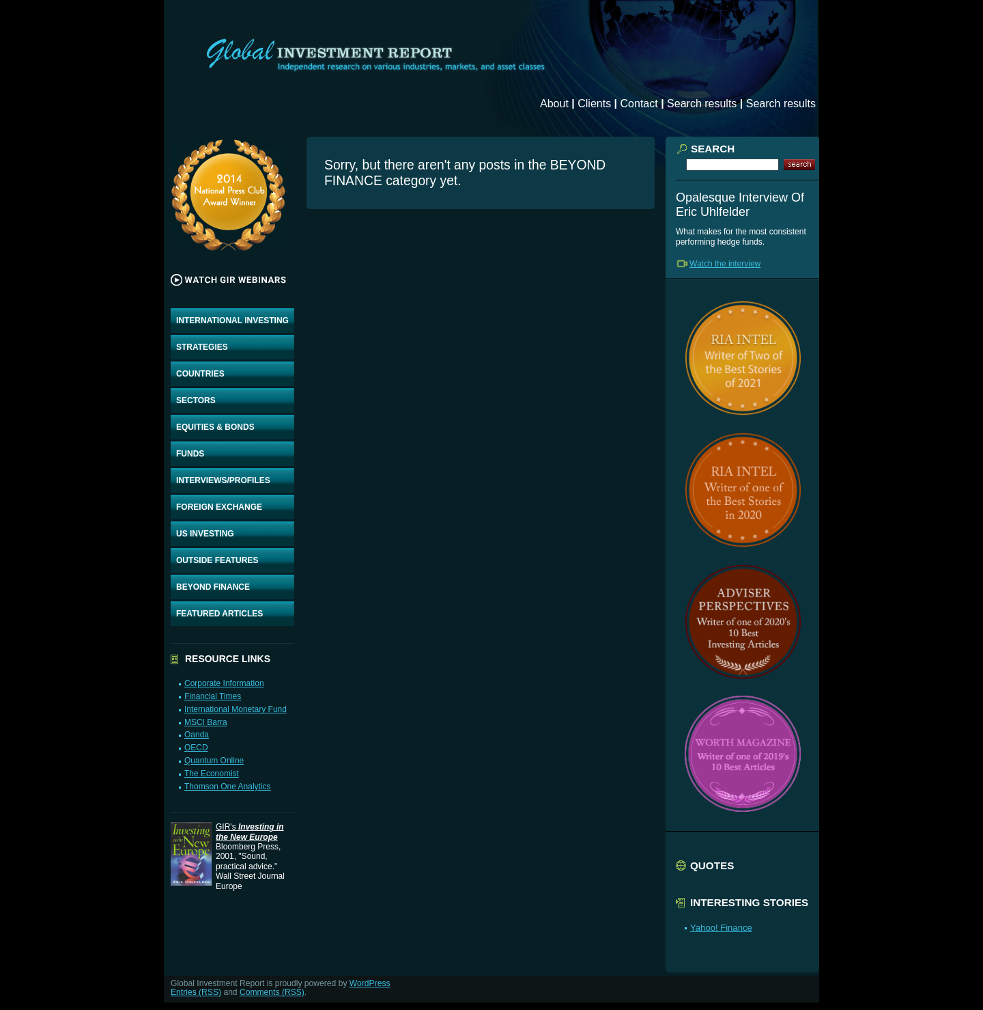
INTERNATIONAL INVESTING (232, 320)
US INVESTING (205, 533)
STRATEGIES (202, 347)
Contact (639, 103)
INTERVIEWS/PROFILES (223, 480)
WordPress (370, 983)
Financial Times (212, 696)
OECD (196, 747)
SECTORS (196, 400)
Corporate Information (224, 683)
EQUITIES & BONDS (215, 427)
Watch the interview (724, 264)
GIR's (250, 831)
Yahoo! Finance (721, 928)
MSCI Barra (205, 722)
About (554, 103)
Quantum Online (214, 760)
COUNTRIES (200, 374)
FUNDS (190, 454)
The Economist (211, 773)
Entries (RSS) (196, 992)
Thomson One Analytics (227, 786)
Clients (594, 103)
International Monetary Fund (235, 709)
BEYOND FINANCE (213, 587)
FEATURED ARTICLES (219, 613)
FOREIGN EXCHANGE (219, 507)
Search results (702, 103)
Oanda (196, 734)
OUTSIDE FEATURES (217, 560)
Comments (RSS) (272, 992)
